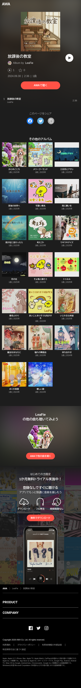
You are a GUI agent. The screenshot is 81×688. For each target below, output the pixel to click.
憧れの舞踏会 (40, 352)
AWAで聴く (40, 85)
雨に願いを (67, 206)
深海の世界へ (14, 206)
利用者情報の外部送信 (52, 645)
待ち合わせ (67, 352)
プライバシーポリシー (26, 645)
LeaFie (29, 63)
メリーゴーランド (40, 169)
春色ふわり (14, 316)
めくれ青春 (14, 389)
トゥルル (67, 279)
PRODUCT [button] (10, 602)
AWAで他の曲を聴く (40, 456)
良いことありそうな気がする (40, 317)
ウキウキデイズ (66, 242)
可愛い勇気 (40, 206)
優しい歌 (40, 389)
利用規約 (6, 645)
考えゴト (40, 242)
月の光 (14, 279)
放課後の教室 (29, 588)
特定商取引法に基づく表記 (14, 649)
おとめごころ (14, 169)
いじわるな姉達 (67, 316)
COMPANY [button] (11, 613)
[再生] (69, 58)
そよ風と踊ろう (40, 279)
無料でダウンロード (40, 518)
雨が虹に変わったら (14, 242)
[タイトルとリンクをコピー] (51, 121)
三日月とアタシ (66, 169)
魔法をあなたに (14, 352)
